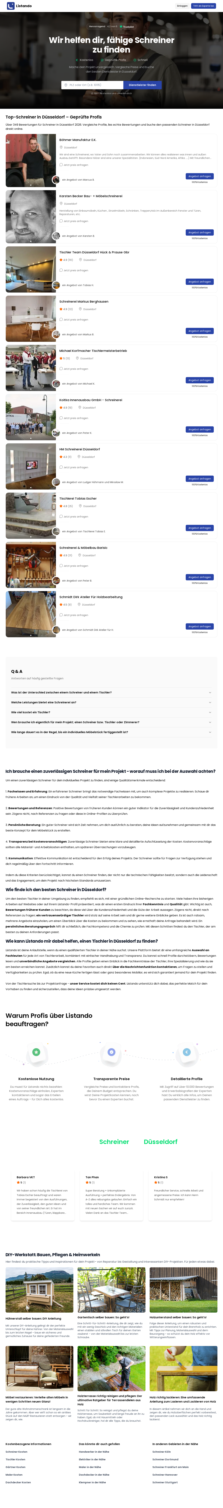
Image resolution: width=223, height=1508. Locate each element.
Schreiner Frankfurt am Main (170, 1467)
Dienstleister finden (142, 85)
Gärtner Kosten (15, 1467)
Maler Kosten (14, 1475)
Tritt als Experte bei (203, 5)
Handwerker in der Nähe (94, 1452)
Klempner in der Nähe (92, 1482)
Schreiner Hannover (165, 1475)
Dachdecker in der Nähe (94, 1475)
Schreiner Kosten (16, 1452)
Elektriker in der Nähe (92, 1459)
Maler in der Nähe (90, 1467)
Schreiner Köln (161, 1452)
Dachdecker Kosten (18, 1482)
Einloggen (182, 5)
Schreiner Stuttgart (165, 1482)
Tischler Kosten (15, 1459)
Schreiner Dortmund (165, 1459)
